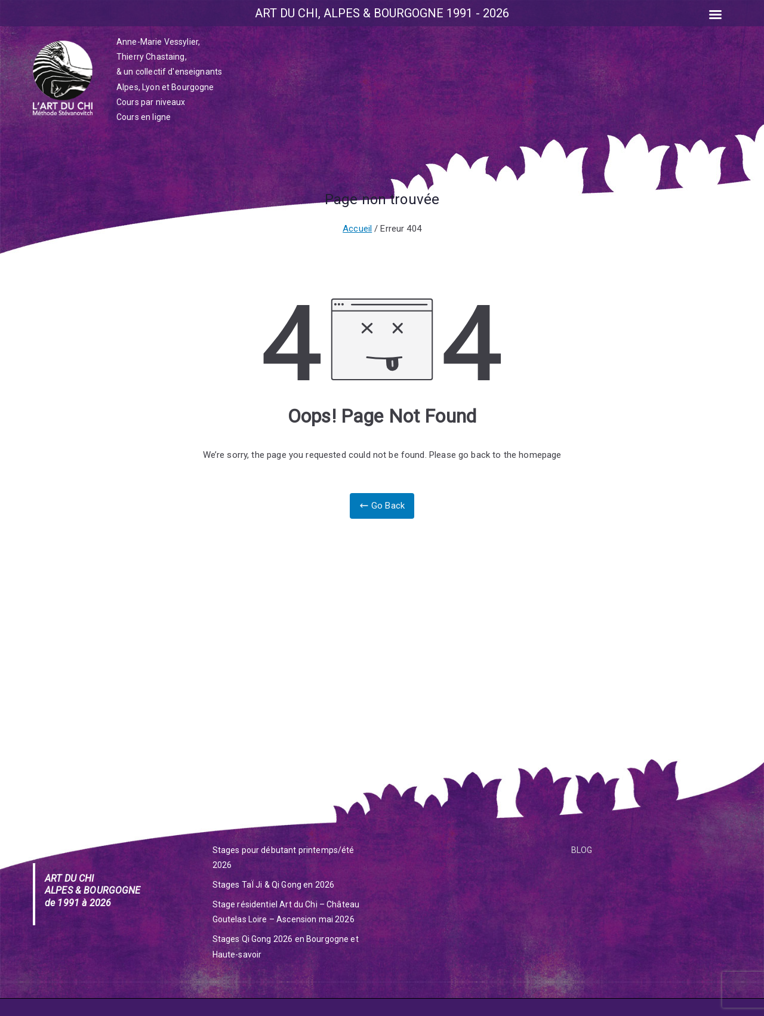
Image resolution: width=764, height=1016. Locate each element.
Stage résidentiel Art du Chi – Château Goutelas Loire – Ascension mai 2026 (286, 912)
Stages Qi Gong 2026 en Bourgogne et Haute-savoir (285, 946)
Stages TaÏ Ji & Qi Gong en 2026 (273, 884)
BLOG (582, 850)
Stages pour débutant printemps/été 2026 (283, 857)
